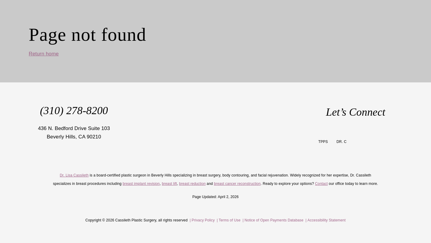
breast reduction (192, 184)
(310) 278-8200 (74, 110)
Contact (321, 184)
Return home (44, 54)
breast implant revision (141, 184)
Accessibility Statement (326, 220)
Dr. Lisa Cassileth (74, 175)
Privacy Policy (204, 220)
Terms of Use (230, 220)
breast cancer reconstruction (237, 184)
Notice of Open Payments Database (274, 220)
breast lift (169, 184)
